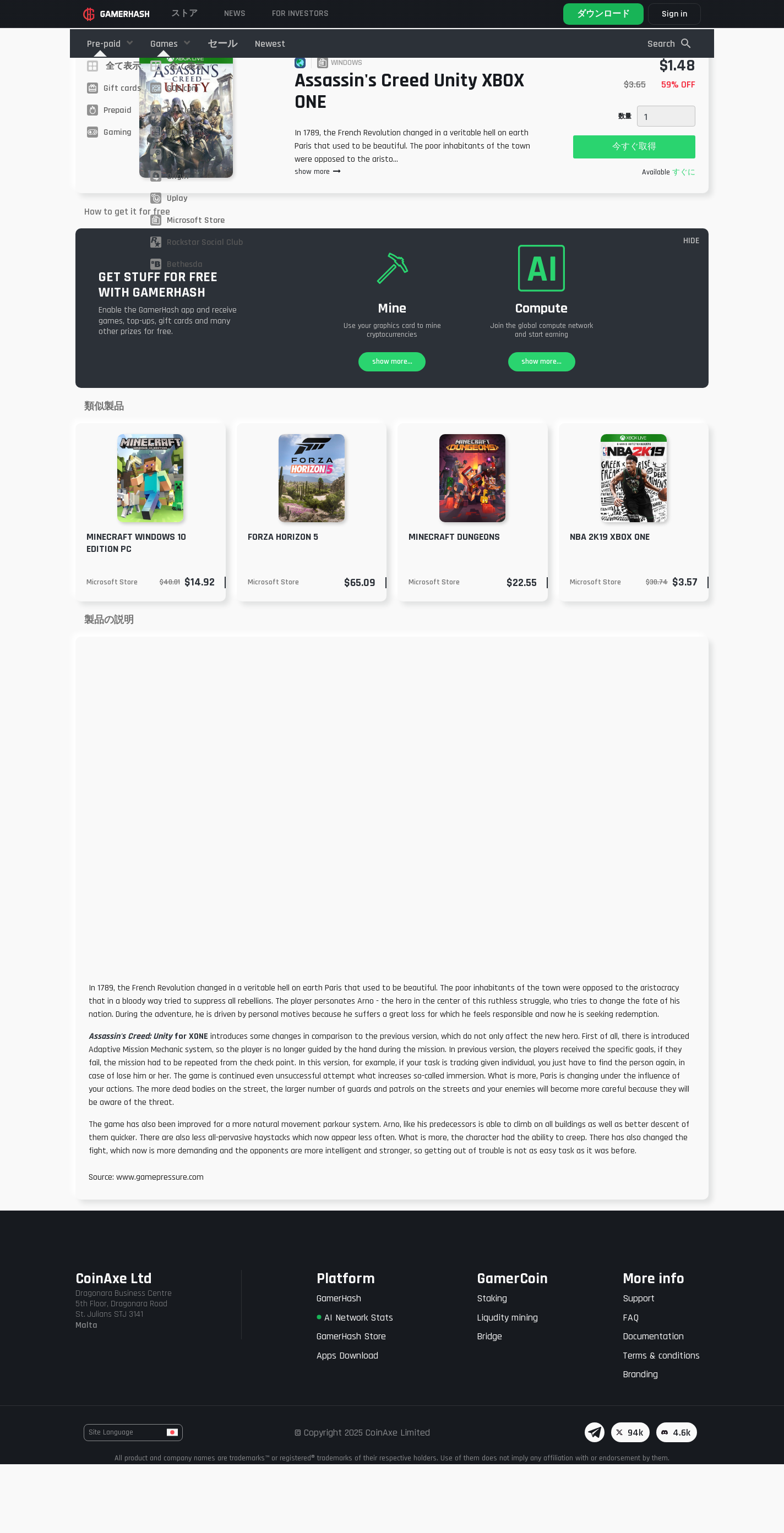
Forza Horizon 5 (283, 605)
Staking (492, 1367)
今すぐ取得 (634, 215)
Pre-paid (105, 43)
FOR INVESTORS (300, 13)
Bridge (489, 1405)
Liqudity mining (507, 1386)
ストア (184, 13)
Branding (640, 1443)
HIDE (691, 309)
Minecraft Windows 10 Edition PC (136, 611)
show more (318, 240)
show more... (392, 430)
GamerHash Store (351, 1405)
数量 (624, 185)
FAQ (631, 1386)
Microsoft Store (112, 651)
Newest (270, 43)
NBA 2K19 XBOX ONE (610, 605)
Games (165, 43)
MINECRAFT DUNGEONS (454, 605)
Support (639, 1367)
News (235, 13)
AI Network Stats (355, 1386)
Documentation (653, 1405)
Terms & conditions (661, 1424)
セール (222, 43)
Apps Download (347, 1424)
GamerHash (339, 1367)
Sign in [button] (674, 14)
